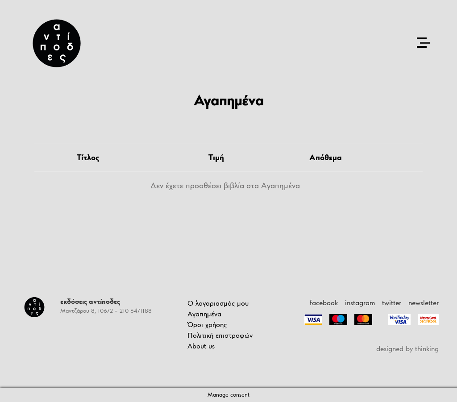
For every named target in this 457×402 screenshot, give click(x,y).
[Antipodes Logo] (57, 43)
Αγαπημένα (204, 314)
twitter (391, 302)
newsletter (423, 302)
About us (201, 346)
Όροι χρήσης (207, 324)
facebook (324, 302)
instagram (360, 302)
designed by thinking (407, 348)
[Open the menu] (423, 42)
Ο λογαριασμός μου (218, 303)
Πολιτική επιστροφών (220, 335)
